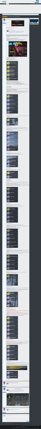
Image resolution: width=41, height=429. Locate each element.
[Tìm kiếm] (37, 3)
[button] (5, 3)
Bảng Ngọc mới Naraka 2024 (10, 27)
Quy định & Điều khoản (28, 425)
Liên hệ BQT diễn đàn (23, 425)
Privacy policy (31, 425)
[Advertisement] (20, 9)
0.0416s (35, 428)
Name (7, 418)
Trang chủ (37, 425)
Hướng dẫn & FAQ (34, 425)
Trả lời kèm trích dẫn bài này (26, 380)
